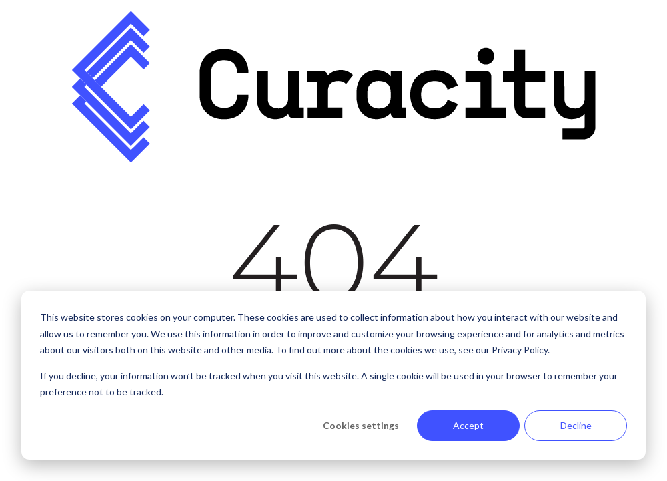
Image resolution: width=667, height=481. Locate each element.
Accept (468, 425)
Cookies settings (361, 425)
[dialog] (333, 375)
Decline (576, 425)
